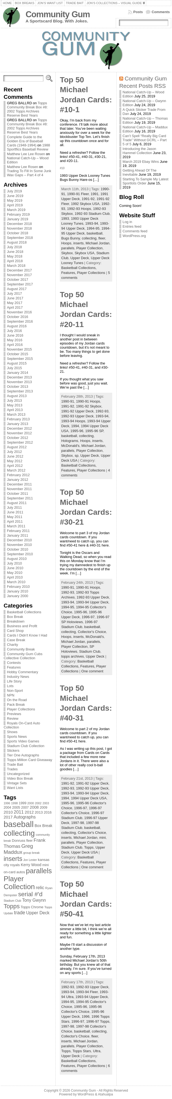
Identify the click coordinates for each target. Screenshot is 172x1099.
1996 (85, 1016)
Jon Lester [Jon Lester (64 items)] (30, 859)
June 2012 (15, 456)
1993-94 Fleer (87, 992)
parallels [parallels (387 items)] (39, 871)
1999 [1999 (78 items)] (23, 803)
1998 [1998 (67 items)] (14, 803)
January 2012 (17, 480)
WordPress (86, 1094)
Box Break (15, 617)
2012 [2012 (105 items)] (29, 812)
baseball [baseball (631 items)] (18, 824)
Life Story (14, 681)
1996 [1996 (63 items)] (7, 803)
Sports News (17, 736)
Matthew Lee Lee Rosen (26, 154)
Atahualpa (105, 1094)
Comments (161, 12)
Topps (89, 847)
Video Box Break (20, 778)
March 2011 (16, 526)
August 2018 (17, 242)
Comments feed (135, 231)
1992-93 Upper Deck (77, 416)
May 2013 (14, 405)
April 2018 (15, 261)
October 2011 (17, 493)
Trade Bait (15, 764)
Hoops (66, 243)
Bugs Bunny (70, 238)
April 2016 (15, 345)
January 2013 (17, 424)
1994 (75, 426)
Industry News (18, 677)
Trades (12, 769)
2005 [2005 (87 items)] (16, 807)
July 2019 (14, 191)
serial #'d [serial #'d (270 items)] (30, 894)
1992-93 (101, 411)
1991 (94, 194)
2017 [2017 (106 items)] (8, 817)
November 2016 (19, 312)
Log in (127, 222)
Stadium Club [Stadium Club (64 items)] (12, 900)
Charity (12, 645)
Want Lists (15, 788)
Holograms (69, 441)
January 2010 (17, 591)
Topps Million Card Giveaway (29, 760)
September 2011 (20, 498)
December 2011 (19, 484)
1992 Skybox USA (85, 204)
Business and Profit (22, 626)
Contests (14, 663)
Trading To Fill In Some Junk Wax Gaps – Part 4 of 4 (29, 173)
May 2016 (14, 340)
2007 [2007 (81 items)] (25, 807)
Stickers (13, 750)
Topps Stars (81, 1051)
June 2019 (15, 196)
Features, (69, 273)
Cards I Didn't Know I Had (27, 635)
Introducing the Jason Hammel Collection (139, 151)
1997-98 (77, 823)
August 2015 (17, 363)
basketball (95, 233)
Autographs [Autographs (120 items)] (25, 817)
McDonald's (70, 446)
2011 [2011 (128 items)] (19, 811)
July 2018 (14, 247)
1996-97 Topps (97, 1021)
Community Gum (58, 14)
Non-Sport (15, 691)
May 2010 (14, 573)
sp (76, 455)
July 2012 (14, 452)
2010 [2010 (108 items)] (8, 812)
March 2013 (16, 414)
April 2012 (15, 466)
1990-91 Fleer (78, 194)
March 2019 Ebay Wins (141, 162)
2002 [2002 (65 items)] (38, 803)
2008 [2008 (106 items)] (34, 807)
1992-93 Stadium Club (92, 214)
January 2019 (17, 219)
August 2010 (17, 559)
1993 (65, 218)
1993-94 (91, 223)
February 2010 (18, 587)
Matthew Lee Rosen (22, 167)
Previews (14, 714)
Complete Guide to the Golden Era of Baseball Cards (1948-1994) (25, 141)
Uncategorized (18, 774)
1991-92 (88, 199)
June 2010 (15, 568)
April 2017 (15, 307)
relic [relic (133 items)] (40, 887)
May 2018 (14, 256)
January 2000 (17, 596)
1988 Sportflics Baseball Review (28, 147)
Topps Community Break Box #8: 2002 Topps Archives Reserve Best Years (27, 109)
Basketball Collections (24, 612)
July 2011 (14, 507)
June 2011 (15, 512)
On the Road (17, 700)
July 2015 (14, 368)
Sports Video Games (23, 741)
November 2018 (19, 228)
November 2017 (19, 275)
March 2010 (16, 582)
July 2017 (14, 293)
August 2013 (17, 396)
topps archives (72, 656)
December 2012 (19, 428)
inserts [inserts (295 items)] (13, 858)
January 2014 (17, 373)
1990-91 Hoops (88, 401)
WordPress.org (134, 236)
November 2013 (19, 382)
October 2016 (17, 317)
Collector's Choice (92, 632)
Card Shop (15, 631)
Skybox (67, 253)
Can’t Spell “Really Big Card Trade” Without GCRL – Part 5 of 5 (145, 140)
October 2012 (17, 438)
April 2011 (15, 521)
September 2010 (20, 554)
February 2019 (18, 214)
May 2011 (14, 517)
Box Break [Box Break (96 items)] (43, 825)
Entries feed (132, 226)
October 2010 (17, 549)
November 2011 (19, 489)
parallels (67, 248)
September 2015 (20, 359)
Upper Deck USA (84, 852)
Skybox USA (84, 253)
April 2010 (15, 577)
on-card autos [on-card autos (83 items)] (14, 872)
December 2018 (19, 224)
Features (14, 667)
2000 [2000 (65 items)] (30, 803)
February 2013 (18, 419)
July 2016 (14, 331)
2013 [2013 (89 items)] (39, 812)
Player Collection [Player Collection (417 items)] (19, 882)
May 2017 (14, 303)
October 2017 (17, 279)
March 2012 (16, 470)
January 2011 (17, 535)
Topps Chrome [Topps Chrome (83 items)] (32, 907)
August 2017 (17, 289)
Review (12, 718)
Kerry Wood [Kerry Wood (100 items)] (31, 865)
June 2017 (15, 298)
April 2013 (15, 410)
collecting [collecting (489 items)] (19, 833)
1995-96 (77, 431)
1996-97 (88, 617)
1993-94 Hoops (73, 421)
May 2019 (14, 200)
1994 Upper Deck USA (88, 798)
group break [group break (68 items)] (31, 852)
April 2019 (15, 205)
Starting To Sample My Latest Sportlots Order (145, 181)
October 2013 (17, 386)
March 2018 (16, 266)
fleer (101, 238)
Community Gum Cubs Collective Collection (23, 656)
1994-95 (93, 228)
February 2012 (18, 475)
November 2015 (19, 349)
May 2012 (14, 461)
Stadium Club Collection (25, 746)
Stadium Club (89, 651)
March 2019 (16, 210)
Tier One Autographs (23, 755)
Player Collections (21, 709)
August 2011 (17, 503)
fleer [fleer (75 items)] (29, 841)
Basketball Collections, (79, 268)
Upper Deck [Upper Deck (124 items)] (37, 912)
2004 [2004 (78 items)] (7, 807)
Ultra (96, 1051)
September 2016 (20, 321)
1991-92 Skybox (88, 406)
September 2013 (20, 391)
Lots (10, 686)
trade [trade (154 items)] (19, 912)
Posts (138, 12)
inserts (78, 243)
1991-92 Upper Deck (77, 411)
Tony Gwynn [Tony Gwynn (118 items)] (34, 900)
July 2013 (14, 400)
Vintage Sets (17, 783)
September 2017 (20, 284)
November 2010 (19, 545)
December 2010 (19, 540)
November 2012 (19, 433)
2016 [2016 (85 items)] (48, 812)
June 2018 (15, 252)
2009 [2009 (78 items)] (43, 807)
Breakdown (15, 621)
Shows (12, 732)
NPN (10, 695)
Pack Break (16, 704)
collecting (89, 238)
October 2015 (17, 354)
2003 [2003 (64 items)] (46, 803)
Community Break (21, 649)
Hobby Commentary (22, 672)
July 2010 (14, 563)
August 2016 (17, 326)
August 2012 (17, 447)
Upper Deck (80, 258)
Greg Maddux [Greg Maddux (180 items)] (18, 849)
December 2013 (19, 377)
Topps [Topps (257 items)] (12, 906)
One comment (92, 671)
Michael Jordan (97, 243)
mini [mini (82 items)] (45, 865)
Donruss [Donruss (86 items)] (18, 840)
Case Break (16, 640)
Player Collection (89, 248)
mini (102, 837)
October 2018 (17, 233)
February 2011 (18, 531)
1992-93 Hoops (79, 209)
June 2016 (15, 335)
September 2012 (20, 442)
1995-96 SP (94, 431)
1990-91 (67, 401)
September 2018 (20, 238)
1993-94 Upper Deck (92, 602)
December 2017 (19, 270)
